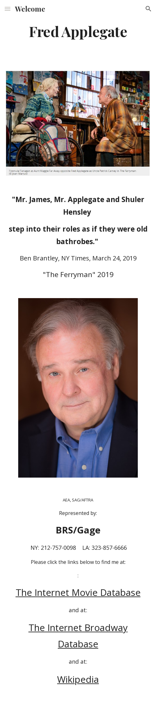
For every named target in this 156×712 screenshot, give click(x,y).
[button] (7, 8)
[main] (78, 31)
